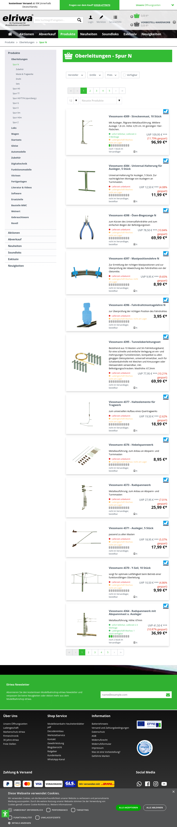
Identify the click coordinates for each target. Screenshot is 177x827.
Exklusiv (13, 259)
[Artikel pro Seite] (73, 100)
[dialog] (88, 807)
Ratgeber (52, 751)
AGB (94, 735)
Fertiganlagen (19, 181)
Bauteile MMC (19, 205)
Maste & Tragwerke (24, 74)
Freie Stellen (9, 743)
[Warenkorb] (138, 16)
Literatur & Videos (21, 187)
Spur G (16, 103)
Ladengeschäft (11, 727)
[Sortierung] (101, 100)
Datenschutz (98, 731)
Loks (13, 127)
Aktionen (14, 233)
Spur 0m (16, 112)
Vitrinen (15, 175)
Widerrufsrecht (99, 739)
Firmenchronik (11, 735)
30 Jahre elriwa (11, 739)
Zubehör (16, 157)
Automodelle (18, 151)
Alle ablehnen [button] (155, 807)
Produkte (14, 53)
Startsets (16, 139)
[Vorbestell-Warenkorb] (149, 24)
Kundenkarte (54, 755)
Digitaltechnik (19, 163)
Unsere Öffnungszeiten (15, 723)
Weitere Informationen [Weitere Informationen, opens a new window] (61, 804)
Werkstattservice (56, 735)
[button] (5, 813)
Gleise (14, 145)
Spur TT (16, 93)
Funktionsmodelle (21, 169)
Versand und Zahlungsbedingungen (110, 727)
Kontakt (51, 739)
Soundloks (14, 252)
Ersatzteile (17, 199)
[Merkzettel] (101, 20)
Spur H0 (16, 88)
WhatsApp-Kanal (56, 759)
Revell (14, 223)
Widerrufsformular (101, 743)
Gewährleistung (55, 743)
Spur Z (16, 122)
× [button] (173, 792)
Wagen (15, 133)
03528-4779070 (102, 5)
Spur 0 (16, 108)
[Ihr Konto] (90, 20)
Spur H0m (17, 117)
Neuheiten (15, 246)
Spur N (16, 64)
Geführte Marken (101, 755)
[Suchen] (79, 20)
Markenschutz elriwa (14, 731)
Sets (18, 83)
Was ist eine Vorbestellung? (106, 751)
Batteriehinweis (100, 723)
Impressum (98, 747)
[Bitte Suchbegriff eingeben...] (54, 20)
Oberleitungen (19, 59)
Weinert (15, 211)
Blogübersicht (54, 747)
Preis (112, 74)
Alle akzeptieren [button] (128, 807)
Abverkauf (14, 239)
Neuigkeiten (16, 266)
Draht (18, 79)
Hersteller (75, 74)
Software (16, 193)
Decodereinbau (55, 731)
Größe (95, 74)
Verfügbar (132, 74)
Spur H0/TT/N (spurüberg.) (25, 98)
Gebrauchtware (20, 217)
